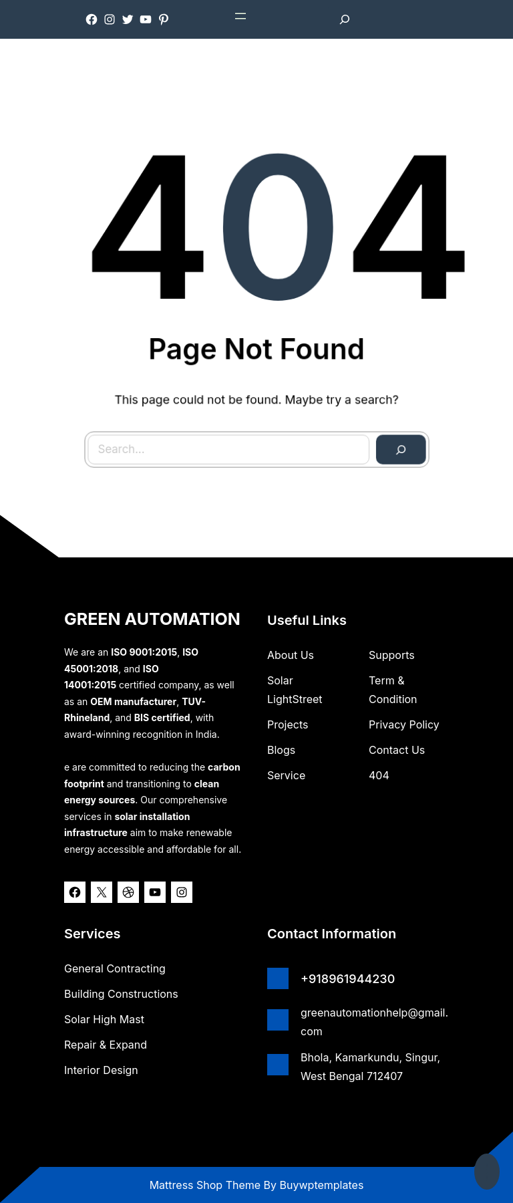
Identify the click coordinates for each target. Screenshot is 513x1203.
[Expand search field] (344, 19)
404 (379, 775)
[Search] (393, 442)
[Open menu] (240, 16)
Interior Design (101, 1070)
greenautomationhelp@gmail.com (374, 1022)
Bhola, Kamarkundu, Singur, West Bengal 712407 (370, 1067)
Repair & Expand (105, 1044)
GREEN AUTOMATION (152, 619)
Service (286, 775)
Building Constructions (121, 993)
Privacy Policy (404, 724)
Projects (287, 724)
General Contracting (115, 968)
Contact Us (397, 750)
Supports (392, 655)
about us (290, 655)
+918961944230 (348, 979)
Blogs (281, 750)
